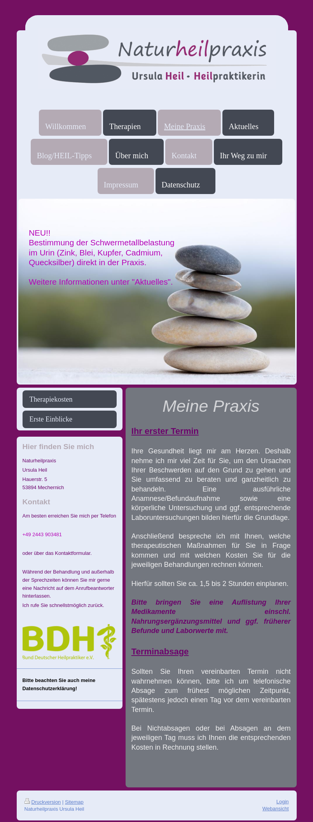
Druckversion (42, 802)
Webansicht (275, 809)
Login (282, 802)
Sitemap (74, 802)
